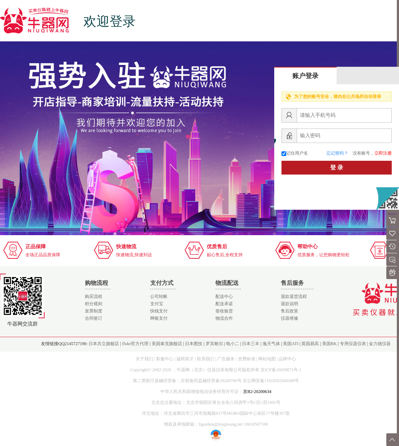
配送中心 (224, 296)
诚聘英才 (185, 358)
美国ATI (291, 343)
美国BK (329, 343)
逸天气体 (271, 343)
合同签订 (93, 318)
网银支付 (159, 318)
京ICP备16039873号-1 (280, 369)
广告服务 (226, 358)
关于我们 (144, 358)
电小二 (232, 343)
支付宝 (156, 303)
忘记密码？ (337, 153)
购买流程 (93, 296)
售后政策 (289, 311)
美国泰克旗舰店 (167, 343)
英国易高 (310, 343)
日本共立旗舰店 (104, 343)
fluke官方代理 (135, 343)
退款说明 (289, 303)
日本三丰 (250, 343)
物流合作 (224, 318)
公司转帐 (159, 296)
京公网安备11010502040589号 (271, 380)
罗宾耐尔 (214, 343)
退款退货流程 (294, 296)
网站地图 (267, 358)
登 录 (336, 167)
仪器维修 (289, 318)
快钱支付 (159, 311)
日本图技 (193, 343)
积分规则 (93, 303)
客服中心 (164, 358)
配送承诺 (224, 303)
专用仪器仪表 (353, 343)
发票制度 (93, 311)
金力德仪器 (380, 343)
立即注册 (383, 153)
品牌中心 (287, 358)
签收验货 (224, 311)
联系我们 (205, 358)
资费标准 (246, 358)
